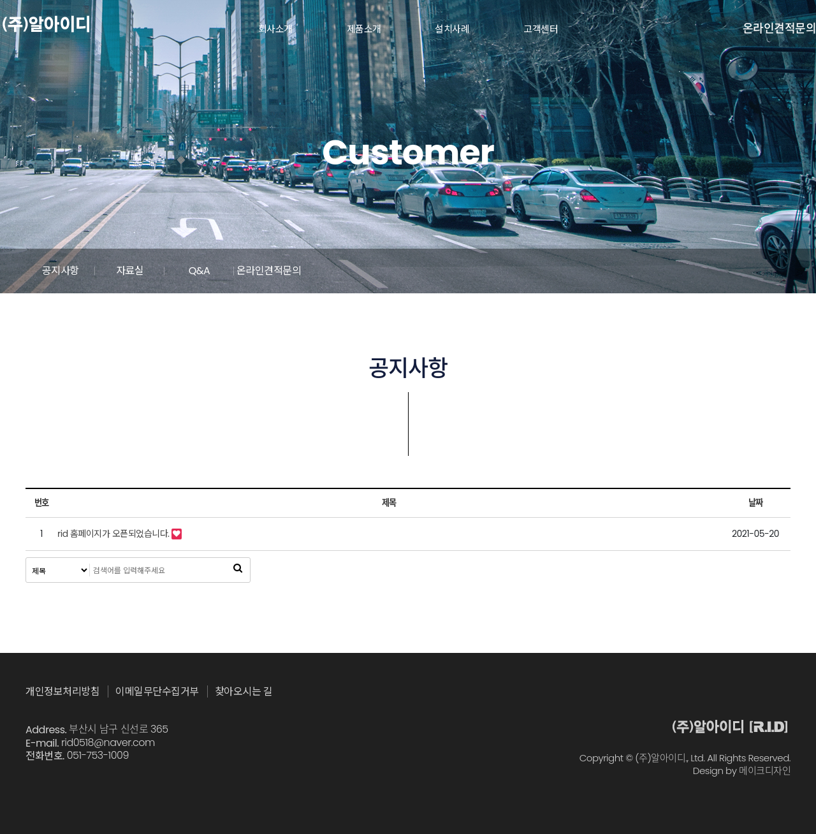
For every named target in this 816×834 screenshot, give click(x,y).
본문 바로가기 (0, 0)
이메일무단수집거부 (157, 691)
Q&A (503, 270)
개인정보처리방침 (62, 691)
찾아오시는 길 (244, 691)
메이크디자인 (764, 770)
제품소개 (364, 29)
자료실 (312, 270)
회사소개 (275, 29)
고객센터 (540, 29)
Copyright (601, 758)
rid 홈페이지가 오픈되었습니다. (113, 533)
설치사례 (452, 29)
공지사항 (121, 270)
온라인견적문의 (780, 28)
